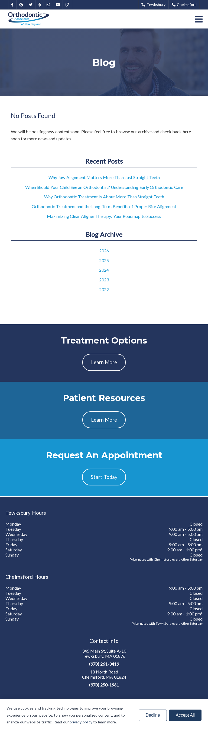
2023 (104, 279)
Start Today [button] (104, 477)
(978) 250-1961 (104, 684)
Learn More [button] (104, 362)
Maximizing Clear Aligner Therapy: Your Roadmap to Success (104, 216)
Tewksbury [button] (153, 4)
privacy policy (81, 722)
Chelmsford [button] (184, 4)
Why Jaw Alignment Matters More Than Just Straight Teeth (104, 177)
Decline (152, 715)
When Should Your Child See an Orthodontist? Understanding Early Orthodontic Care (104, 187)
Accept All (185, 715)
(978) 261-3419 (104, 663)
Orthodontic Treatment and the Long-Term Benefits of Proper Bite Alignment (104, 206)
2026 (104, 250)
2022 (104, 289)
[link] (12, 4)
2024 (104, 269)
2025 (104, 260)
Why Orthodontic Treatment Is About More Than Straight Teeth (104, 196)
